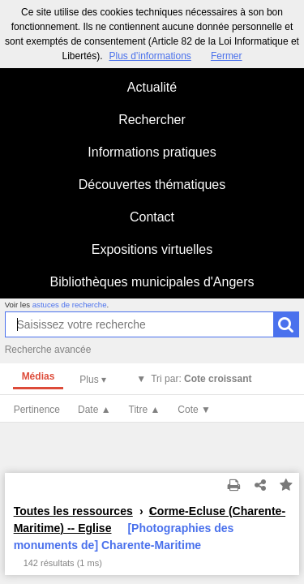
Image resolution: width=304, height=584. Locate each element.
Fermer (226, 56)
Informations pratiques (152, 152)
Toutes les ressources (73, 511)
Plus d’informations (150, 56)
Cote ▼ (194, 409)
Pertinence (37, 409)
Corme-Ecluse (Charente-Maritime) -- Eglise (149, 520)
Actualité (152, 87)
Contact (152, 217)
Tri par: (201, 378)
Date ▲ (94, 409)
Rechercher (152, 120)
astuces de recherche (69, 304)
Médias (38, 376)
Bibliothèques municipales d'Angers (151, 282)
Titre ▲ (145, 409)
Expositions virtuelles (152, 249)
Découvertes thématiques (152, 184)
